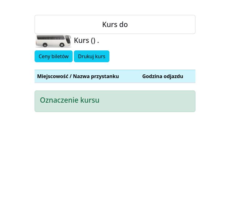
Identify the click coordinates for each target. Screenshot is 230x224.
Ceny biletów (54, 56)
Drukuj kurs (91, 56)
